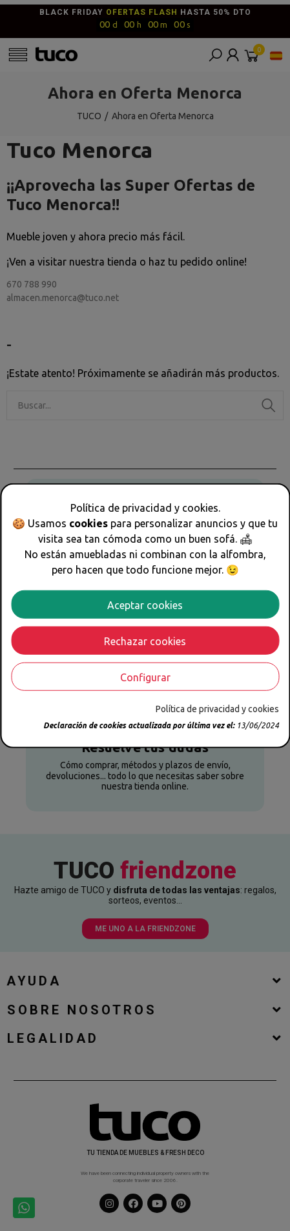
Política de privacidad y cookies (217, 708)
